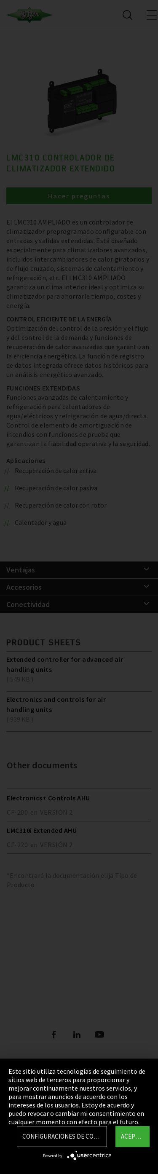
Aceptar (133, 1136)
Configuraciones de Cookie (64, 1136)
